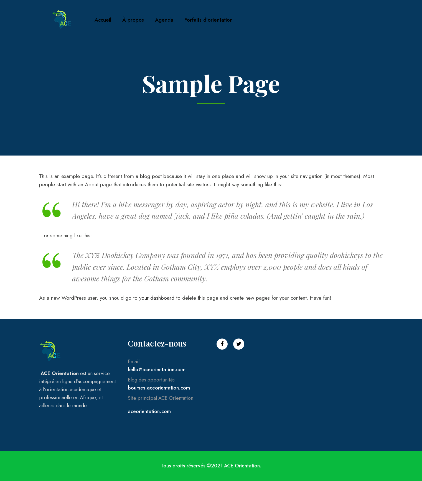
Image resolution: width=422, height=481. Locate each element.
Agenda (164, 20)
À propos (133, 20)
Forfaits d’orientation (208, 20)
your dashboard (156, 298)
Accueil (103, 20)
